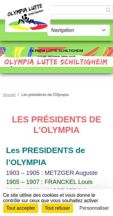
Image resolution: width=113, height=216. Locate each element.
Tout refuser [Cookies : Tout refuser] (57, 208)
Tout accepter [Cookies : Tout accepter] (20, 208)
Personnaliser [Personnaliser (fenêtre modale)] (94, 208)
